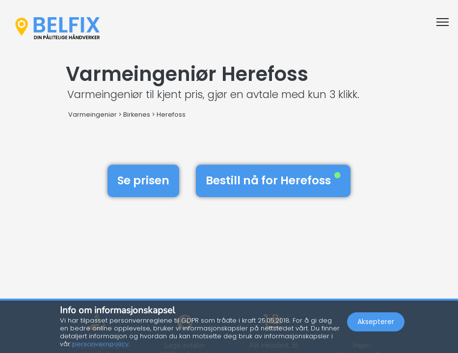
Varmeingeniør (92, 114)
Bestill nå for (273, 180)
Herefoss (171, 114)
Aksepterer (375, 322)
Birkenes (136, 114)
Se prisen (143, 180)
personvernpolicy (100, 344)
